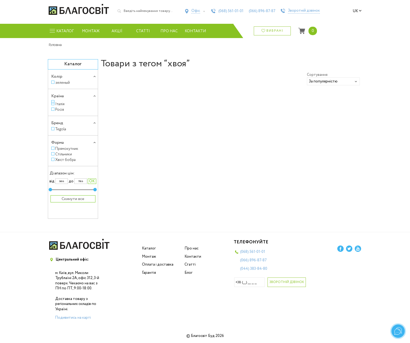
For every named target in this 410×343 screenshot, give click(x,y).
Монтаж (91, 31)
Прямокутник (66, 149)
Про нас (169, 31)
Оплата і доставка (157, 264)
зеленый (62, 83)
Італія (60, 104)
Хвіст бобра (65, 160)
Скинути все (73, 199)
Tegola (60, 129)
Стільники (63, 154)
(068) (230, 11)
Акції (117, 31)
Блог (188, 272)
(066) (262, 11)
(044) (253, 268)
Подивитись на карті (73, 317)
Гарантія (149, 272)
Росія (59, 110)
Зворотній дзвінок (304, 10)
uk (357, 11)
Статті (143, 31)
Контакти (195, 31)
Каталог (149, 248)
